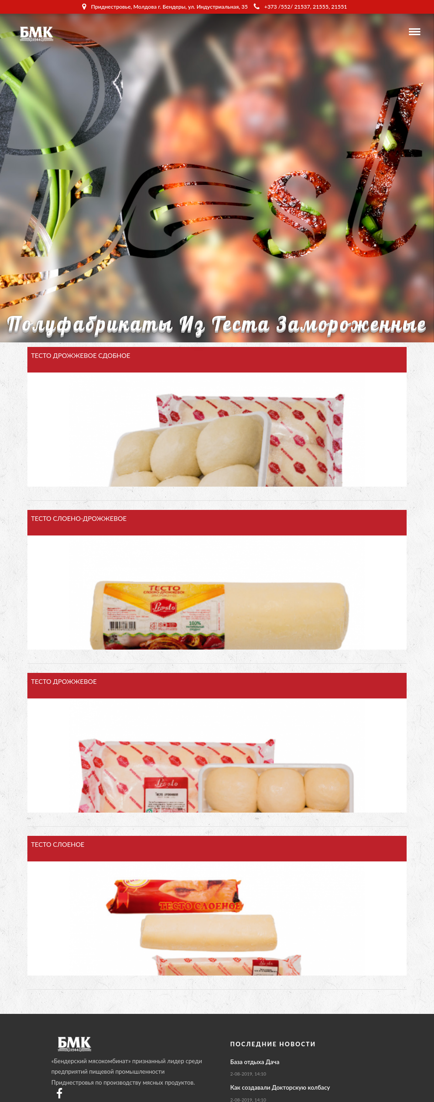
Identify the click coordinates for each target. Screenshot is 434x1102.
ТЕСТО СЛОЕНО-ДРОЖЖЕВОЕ (78, 518)
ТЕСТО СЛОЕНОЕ (57, 844)
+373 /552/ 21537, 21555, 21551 (300, 6)
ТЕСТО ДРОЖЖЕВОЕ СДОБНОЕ (80, 355)
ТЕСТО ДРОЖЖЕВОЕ (64, 681)
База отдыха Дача (255, 1061)
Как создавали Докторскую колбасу (280, 1087)
